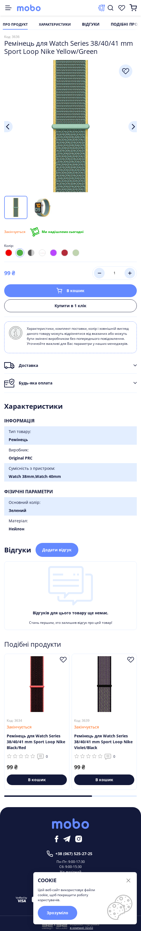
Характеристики (55, 24)
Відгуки (91, 24)
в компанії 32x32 (81, 928)
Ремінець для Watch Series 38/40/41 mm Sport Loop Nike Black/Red (36, 741)
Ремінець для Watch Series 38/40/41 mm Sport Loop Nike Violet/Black (103, 741)
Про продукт (15, 24)
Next (132, 126)
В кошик (70, 291)
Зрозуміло (57, 912)
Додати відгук (57, 549)
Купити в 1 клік (70, 305)
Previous (8, 126)
